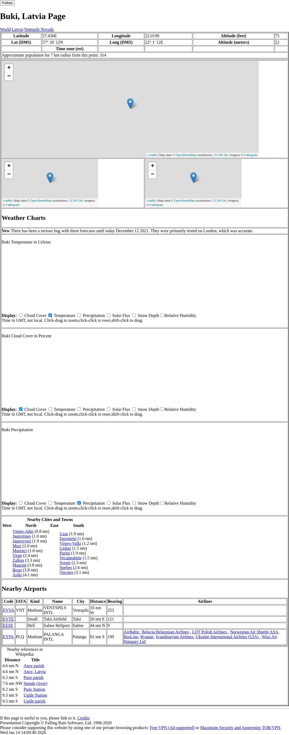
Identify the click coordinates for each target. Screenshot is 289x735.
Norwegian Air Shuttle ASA (254, 632)
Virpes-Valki (70, 543)
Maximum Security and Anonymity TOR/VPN (240, 727)
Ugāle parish (34, 701)
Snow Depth (148, 315)
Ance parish (34, 665)
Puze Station (34, 689)
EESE (8, 625)
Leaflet (152, 155)
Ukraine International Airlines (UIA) (228, 636)
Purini (64, 553)
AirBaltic (132, 632)
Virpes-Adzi (23, 531)
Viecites (66, 572)
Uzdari (65, 548)
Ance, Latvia (35, 671)
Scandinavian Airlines (174, 636)
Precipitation (94, 315)
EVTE (8, 619)
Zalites (18, 560)
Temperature (65, 315)
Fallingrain (251, 155)
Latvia (17, 29)
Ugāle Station (35, 695)
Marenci (20, 550)
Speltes (65, 567)
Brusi (17, 570)
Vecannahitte (70, 558)
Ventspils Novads (39, 29)
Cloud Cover (35, 315)
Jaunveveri (22, 541)
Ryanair (146, 636)
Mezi (17, 546)
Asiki (17, 575)
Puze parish (33, 677)
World (5, 29)
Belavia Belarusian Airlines (166, 632)
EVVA (8, 610)
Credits (83, 718)
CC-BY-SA (221, 155)
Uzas (63, 533)
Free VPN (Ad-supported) (172, 727)
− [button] (9, 76)
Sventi (64, 562)
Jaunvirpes (22, 536)
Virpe (17, 555)
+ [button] (9, 68)
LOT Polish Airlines (210, 632)
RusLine (131, 636)
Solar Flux (121, 315)
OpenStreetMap (185, 155)
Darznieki (67, 538)
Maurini (20, 565)
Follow (7, 3)
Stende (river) (35, 683)
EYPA (8, 636)
